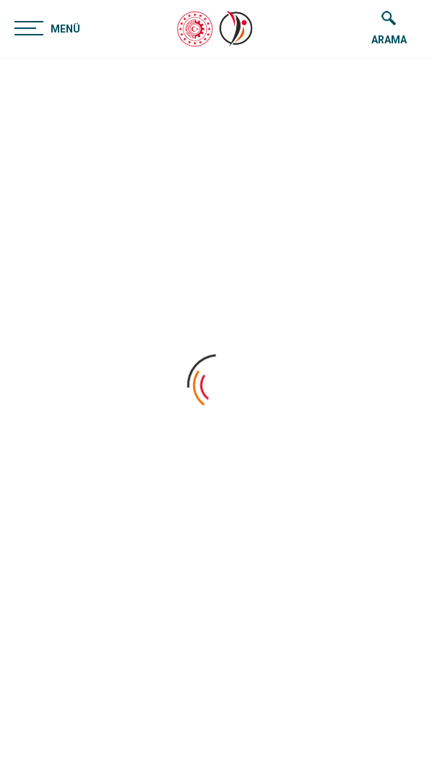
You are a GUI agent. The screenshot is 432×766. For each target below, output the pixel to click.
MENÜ (47, 28)
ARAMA (389, 28)
